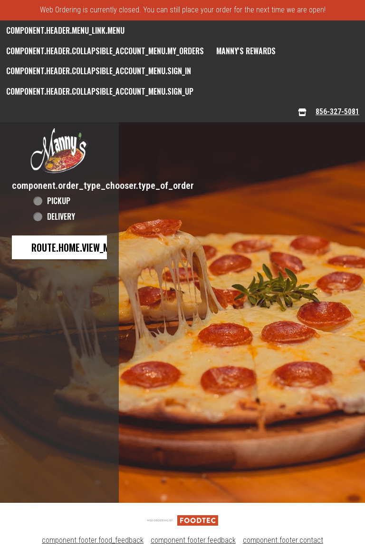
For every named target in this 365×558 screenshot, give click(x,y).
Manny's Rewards (246, 51)
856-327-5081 (337, 111)
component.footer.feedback (193, 540)
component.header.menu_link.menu (65, 30)
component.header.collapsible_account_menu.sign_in (98, 71)
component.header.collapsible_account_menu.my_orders (105, 51)
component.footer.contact (283, 540)
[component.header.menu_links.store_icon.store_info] (302, 112)
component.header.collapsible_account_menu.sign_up (99, 91)
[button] (59, 150)
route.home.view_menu (78, 247)
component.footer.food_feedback (93, 540)
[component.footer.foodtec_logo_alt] (182, 519)
